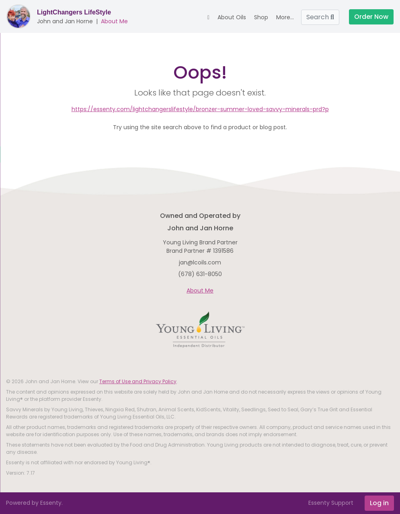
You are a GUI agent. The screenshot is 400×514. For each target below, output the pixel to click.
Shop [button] (261, 17)
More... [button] (285, 17)
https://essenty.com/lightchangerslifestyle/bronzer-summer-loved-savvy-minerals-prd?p (200, 109)
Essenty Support (330, 503)
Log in (379, 503)
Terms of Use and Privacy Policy (137, 381)
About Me (114, 21)
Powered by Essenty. (34, 503)
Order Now (371, 16)
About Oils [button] (231, 17)
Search (320, 17)
